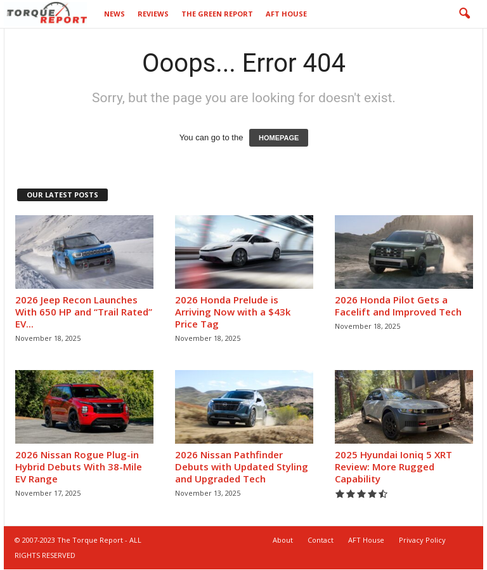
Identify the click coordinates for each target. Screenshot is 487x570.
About (283, 540)
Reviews (153, 13)
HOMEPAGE (279, 138)
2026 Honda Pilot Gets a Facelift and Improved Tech (398, 306)
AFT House (286, 13)
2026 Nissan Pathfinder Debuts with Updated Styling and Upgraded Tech (241, 467)
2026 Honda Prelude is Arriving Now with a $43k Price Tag (232, 312)
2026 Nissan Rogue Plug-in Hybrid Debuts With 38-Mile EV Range (78, 467)
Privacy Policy (422, 540)
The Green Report (217, 13)
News (114, 13)
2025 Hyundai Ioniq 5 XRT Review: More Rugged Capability (393, 467)
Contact (321, 540)
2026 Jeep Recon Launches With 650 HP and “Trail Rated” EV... (83, 312)
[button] (464, 14)
